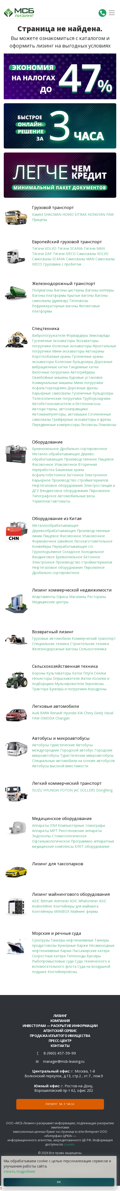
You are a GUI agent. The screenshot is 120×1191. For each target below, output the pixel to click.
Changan (62, 718)
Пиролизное (99, 490)
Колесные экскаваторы (72, 346)
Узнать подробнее (19, 1171)
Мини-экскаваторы (68, 351)
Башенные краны (69, 469)
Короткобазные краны (51, 356)
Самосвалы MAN (80, 258)
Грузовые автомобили (51, 638)
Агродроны (97, 688)
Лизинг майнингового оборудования (71, 894)
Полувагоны (42, 290)
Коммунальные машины (52, 382)
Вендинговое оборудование (64, 490)
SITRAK (81, 214)
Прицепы (39, 219)
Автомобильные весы (76, 496)
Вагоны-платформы (49, 295)
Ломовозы (107, 424)
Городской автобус (76, 750)
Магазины (77, 596)
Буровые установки (85, 377)
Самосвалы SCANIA (48, 258)
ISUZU (37, 790)
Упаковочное (65, 464)
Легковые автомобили (55, 706)
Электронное (96, 474)
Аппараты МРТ (45, 830)
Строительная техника (89, 643)
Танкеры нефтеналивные (72, 940)
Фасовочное (42, 464)
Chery (88, 712)
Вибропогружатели (48, 335)
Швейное (65, 541)
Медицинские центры (50, 602)
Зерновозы (94, 683)
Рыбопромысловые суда (53, 961)
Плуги (88, 673)
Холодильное (92, 551)
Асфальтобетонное (49, 474)
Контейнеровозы (62, 971)
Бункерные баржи (73, 945)
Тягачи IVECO (64, 253)
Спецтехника (45, 328)
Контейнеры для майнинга (75, 906)
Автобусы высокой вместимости (60, 766)
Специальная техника (50, 643)
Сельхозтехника (92, 648)
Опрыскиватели (66, 678)
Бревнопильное (45, 448)
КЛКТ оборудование (92, 846)
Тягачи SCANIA (70, 248)
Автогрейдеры (82, 372)
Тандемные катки (83, 366)
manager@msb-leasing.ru (63, 1061)
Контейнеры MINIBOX (50, 911)
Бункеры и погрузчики (68, 688)
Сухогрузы (41, 940)
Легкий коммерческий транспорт (67, 783)
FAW (110, 214)
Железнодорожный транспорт (63, 283)
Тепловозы (78, 300)
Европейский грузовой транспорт (67, 242)
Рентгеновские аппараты (80, 830)
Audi (35, 712)
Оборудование (47, 442)
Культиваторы (58, 673)
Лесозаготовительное (93, 541)
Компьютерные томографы (81, 825)
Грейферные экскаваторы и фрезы (81, 419)
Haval (108, 712)
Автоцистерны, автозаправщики (60, 408)
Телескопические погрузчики (57, 398)
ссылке (69, 1144)
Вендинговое (43, 556)
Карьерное (41, 480)
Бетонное (75, 474)
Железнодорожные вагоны (55, 648)
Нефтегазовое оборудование (57, 485)
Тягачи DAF (42, 253)
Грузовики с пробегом (62, 264)
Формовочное (44, 541)
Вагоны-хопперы (99, 290)
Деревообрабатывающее (54, 530)
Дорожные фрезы (82, 388)
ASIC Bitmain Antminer (50, 900)
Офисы (62, 596)
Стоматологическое (69, 836)
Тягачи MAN (94, 248)
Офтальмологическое (51, 841)
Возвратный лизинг (53, 632)
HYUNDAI (51, 790)
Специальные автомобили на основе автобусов (73, 760)
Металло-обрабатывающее (56, 454)
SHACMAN (52, 214)
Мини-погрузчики (88, 382)
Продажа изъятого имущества (60, 1035)
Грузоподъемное (46, 551)
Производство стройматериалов (80, 480)
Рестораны (96, 596)
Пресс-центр (60, 1040)
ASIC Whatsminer (84, 900)
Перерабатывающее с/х (72, 546)
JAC (76, 790)
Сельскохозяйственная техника (65, 666)
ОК (59, 1182)
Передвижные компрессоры (56, 424)
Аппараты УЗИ (44, 825)
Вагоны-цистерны (69, 290)
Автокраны (94, 351)
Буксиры (94, 956)
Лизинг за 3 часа (60, 1104)
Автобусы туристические (53, 744)
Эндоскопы (41, 836)
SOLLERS (87, 790)
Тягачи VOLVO (44, 248)
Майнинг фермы (84, 911)
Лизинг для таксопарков (57, 864)
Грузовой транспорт (53, 207)
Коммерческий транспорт (94, 638)
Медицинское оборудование (62, 818)
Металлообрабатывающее (55, 525)
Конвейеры (41, 546)
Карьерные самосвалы (51, 393)
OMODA (47, 718)
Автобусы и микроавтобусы (61, 738)
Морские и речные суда (56, 933)
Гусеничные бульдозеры (92, 393)
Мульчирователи (69, 683)
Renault (56, 712)
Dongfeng (104, 790)
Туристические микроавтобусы (86, 755)
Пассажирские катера (90, 950)
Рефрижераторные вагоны (55, 306)
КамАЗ (37, 214)
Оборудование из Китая (57, 518)
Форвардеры (77, 335)
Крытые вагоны (80, 295)
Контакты (60, 1045)
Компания (60, 1020)
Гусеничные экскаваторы (53, 340)
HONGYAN (96, 214)
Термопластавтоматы (51, 501)
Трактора (40, 688)
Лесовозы (89, 424)
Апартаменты (43, 596)
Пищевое (106, 459)
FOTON (66, 790)
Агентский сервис (60, 1030)
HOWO (68, 214)
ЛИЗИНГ (60, 1015)
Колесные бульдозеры (74, 361)
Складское (71, 551)
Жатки (86, 678)
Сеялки (100, 673)
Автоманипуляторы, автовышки (59, 414)
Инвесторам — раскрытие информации (60, 1025)
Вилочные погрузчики (50, 372)
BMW (44, 712)
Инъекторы (42, 678)
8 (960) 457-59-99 (60, 1053)
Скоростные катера (49, 956)
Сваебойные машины (50, 377)
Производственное (80, 459)
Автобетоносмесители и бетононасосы (66, 403)
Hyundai (69, 712)
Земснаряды (99, 335)
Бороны (38, 673)
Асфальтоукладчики (49, 388)
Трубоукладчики (96, 398)
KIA (80, 712)
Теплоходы (76, 956)
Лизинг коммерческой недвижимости (72, 590)
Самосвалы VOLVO (92, 253)
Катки (77, 673)
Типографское (44, 496)
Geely (98, 712)
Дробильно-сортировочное (83, 448)
